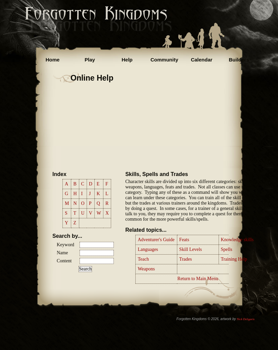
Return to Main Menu (197, 278)
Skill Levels (190, 249)
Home (53, 59)
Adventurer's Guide (156, 239)
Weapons (146, 268)
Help (127, 59)
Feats (184, 239)
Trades (185, 259)
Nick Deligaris (245, 319)
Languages (148, 249)
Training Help (234, 259)
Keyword (65, 244)
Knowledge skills (237, 239)
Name (62, 252)
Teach (143, 259)
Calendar (201, 59)
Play (90, 59)
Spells (226, 249)
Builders (239, 59)
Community (164, 59)
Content (64, 260)
